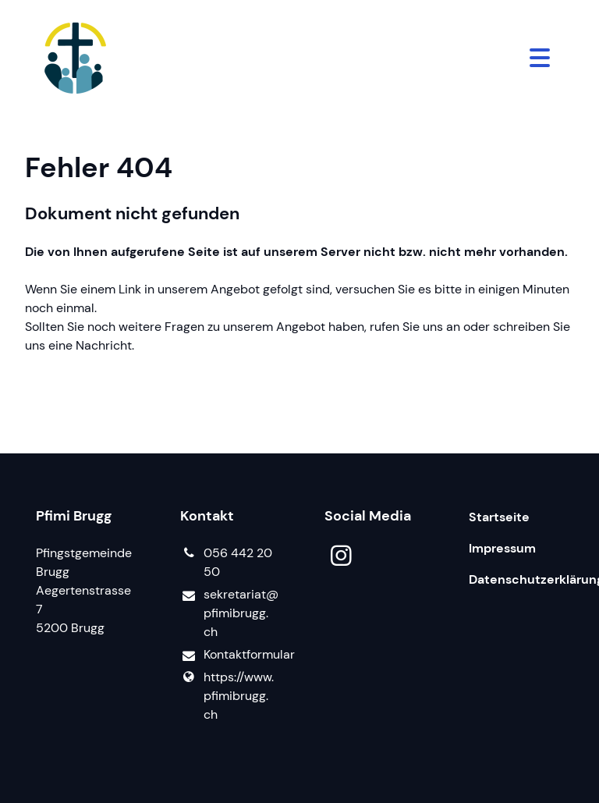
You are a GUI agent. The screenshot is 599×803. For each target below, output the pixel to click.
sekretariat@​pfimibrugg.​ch (227, 613)
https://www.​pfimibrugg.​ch (227, 696)
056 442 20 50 (226, 562)
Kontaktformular (227, 655)
